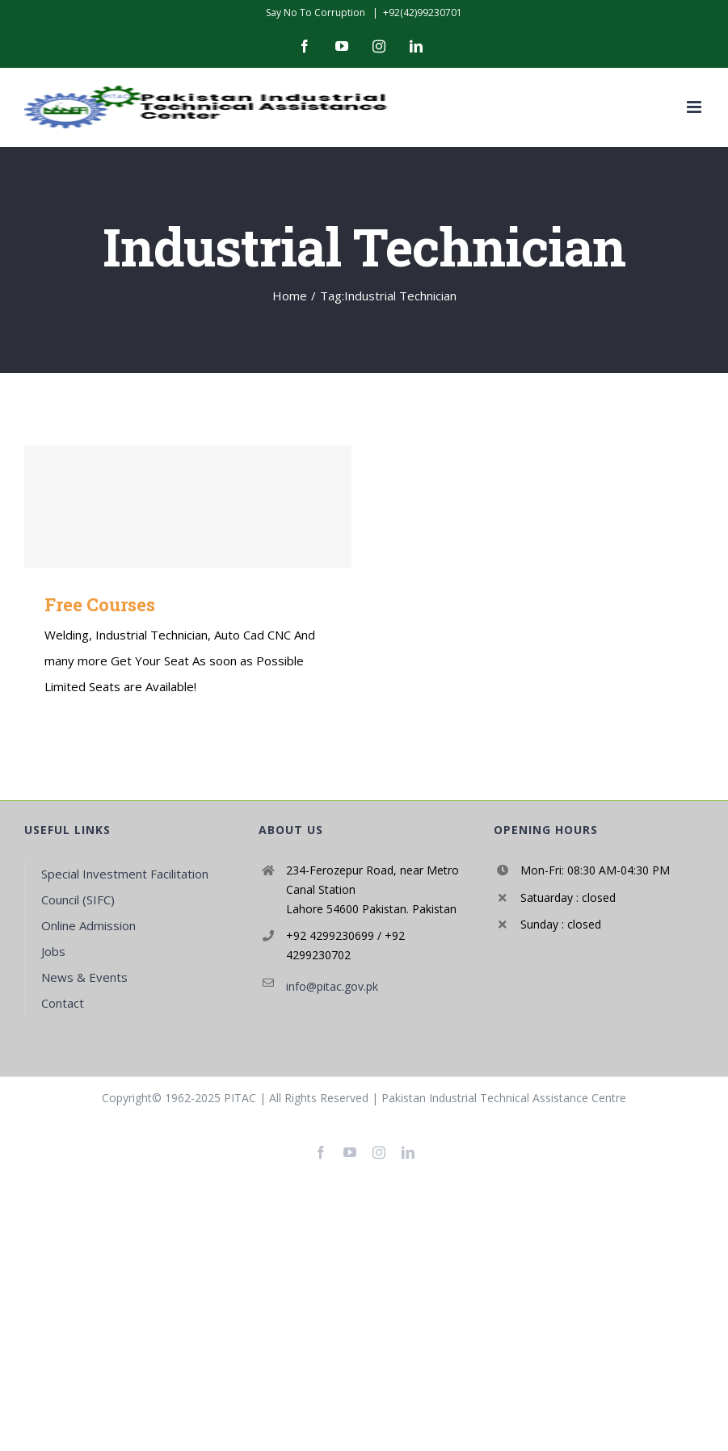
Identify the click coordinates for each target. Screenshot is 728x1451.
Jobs (53, 951)
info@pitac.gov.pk (332, 986)
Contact (62, 1003)
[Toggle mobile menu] (695, 107)
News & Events (84, 977)
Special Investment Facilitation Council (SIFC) (124, 887)
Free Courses (99, 604)
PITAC (240, 1097)
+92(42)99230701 (422, 12)
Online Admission (88, 925)
